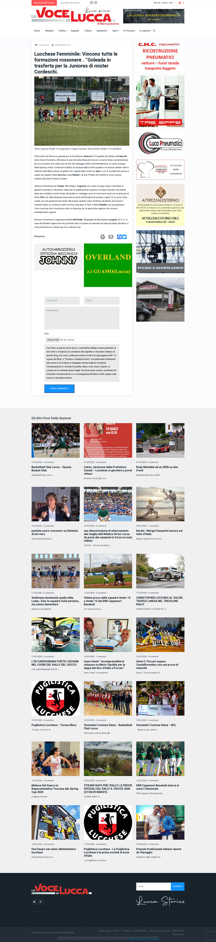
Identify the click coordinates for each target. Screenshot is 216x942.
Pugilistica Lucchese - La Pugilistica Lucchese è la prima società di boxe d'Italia (106, 852)
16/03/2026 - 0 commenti (147, 656)
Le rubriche (145, 30)
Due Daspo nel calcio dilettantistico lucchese (54, 850)
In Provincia (129, 30)
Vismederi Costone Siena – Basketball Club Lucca (108, 726)
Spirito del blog (105, 930)
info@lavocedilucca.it (137, 939)
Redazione (39, 236)
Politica (62, 30)
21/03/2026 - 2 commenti (95, 462)
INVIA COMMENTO (59, 388)
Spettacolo (103, 30)
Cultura (89, 30)
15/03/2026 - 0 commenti (43, 720)
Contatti (116, 930)
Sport (115, 30)
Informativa (125, 930)
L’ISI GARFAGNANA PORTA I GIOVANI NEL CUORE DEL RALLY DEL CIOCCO (55, 663)
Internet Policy (178, 930)
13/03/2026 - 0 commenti (147, 720)
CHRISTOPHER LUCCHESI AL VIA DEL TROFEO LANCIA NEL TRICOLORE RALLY (159, 601)
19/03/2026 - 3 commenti (43, 526)
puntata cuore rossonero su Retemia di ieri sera (55, 532)
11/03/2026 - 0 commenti (95, 844)
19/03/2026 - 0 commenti (95, 526)
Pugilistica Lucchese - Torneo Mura (54, 725)
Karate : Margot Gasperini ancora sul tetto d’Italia (159, 532)
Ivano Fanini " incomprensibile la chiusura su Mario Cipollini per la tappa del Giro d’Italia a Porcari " (104, 664)
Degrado (75, 30)
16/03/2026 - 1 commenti (95, 656)
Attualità (50, 30)
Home (37, 30)
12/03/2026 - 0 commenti (147, 780)
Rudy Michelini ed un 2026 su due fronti (157, 468)
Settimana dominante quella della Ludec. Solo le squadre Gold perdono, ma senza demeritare (55, 601)
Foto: (46, 333)
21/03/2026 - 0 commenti (43, 462)
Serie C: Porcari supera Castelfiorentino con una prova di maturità (157, 664)
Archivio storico (153, 939)
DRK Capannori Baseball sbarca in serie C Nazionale (157, 787)
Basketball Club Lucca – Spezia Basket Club (51, 468)
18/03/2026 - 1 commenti (147, 526)
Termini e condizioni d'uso (159, 930)
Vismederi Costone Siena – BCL (156, 725)
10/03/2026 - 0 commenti (147, 844)
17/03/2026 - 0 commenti (43, 592)
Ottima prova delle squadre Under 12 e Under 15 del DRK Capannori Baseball (107, 601)
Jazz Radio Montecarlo (69, 2)
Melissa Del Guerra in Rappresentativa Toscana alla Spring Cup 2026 (55, 788)
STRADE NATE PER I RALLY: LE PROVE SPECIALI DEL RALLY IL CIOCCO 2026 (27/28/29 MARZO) (108, 788)
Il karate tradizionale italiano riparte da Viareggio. (158, 850)
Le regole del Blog (140, 930)
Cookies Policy (178, 934)
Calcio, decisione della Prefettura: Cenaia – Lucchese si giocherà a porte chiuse (108, 470)
